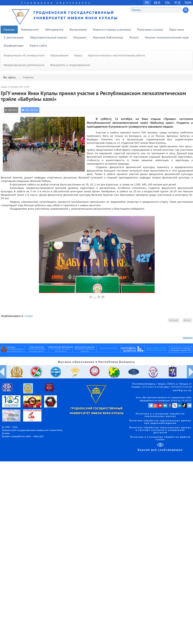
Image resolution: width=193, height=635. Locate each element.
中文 (177, 2)
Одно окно (176, 29)
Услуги (134, 37)
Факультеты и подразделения (70, 65)
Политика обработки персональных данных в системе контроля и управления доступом (160, 430)
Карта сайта (38, 45)
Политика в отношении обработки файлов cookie (160, 438)
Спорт (28, 316)
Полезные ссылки (150, 29)
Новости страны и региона (112, 29)
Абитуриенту (54, 29)
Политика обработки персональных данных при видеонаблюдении (160, 422)
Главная (9, 29)
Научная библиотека (108, 37)
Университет (30, 29)
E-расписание (14, 37)
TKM (187, 2)
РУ (147, 2)
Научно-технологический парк (167, 37)
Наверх (188, 337)
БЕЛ (157, 2)
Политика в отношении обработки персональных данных (160, 415)
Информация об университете (24, 55)
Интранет (80, 37)
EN (167, 2)
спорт (174, 320)
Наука (78, 55)
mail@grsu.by (182, 391)
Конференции (14, 45)
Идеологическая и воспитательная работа (116, 55)
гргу (188, 320)
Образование (59, 55)
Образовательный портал (48, 37)
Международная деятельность (23, 65)
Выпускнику (78, 29)
